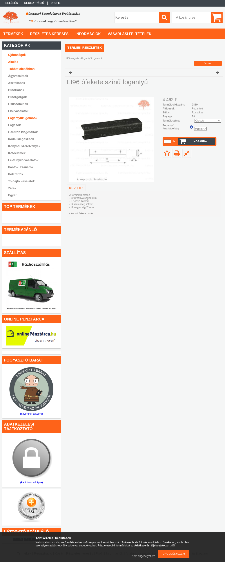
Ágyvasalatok (18, 76)
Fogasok (14, 125)
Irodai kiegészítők (21, 139)
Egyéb (12, 195)
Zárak (12, 188)
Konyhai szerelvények (24, 146)
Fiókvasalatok (18, 111)
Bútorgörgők (17, 97)
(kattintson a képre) (31, 413)
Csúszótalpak (18, 104)
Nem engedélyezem (143, 556)
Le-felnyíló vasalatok (23, 160)
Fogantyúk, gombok (22, 118)
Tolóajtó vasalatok (21, 181)
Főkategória (72, 58)
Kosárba (200, 141)
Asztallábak (16, 83)
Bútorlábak (16, 90)
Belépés (11, 3)
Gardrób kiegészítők (23, 132)
